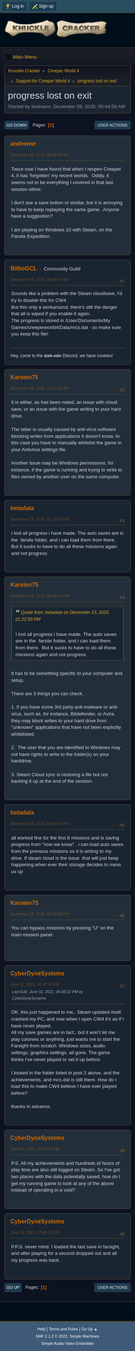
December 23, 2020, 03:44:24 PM (39, 823)
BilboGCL (23, 268)
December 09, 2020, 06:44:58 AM (39, 155)
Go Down (16, 125)
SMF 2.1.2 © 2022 (51, 1336)
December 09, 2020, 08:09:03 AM (39, 279)
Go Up (12, 1287)
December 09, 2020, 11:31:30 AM (39, 388)
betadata (22, 508)
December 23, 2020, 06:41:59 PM (39, 914)
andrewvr (23, 144)
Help (41, 1329)
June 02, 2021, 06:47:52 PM (34, 984)
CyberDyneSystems (37, 973)
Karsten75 (24, 377)
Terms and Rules (63, 1329)
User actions (112, 125)
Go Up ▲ (89, 1329)
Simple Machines (84, 1336)
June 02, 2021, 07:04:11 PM (34, 1232)
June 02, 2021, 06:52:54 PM (34, 1149)
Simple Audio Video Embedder (67, 1343)
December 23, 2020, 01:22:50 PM (39, 519)
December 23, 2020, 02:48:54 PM (39, 596)
